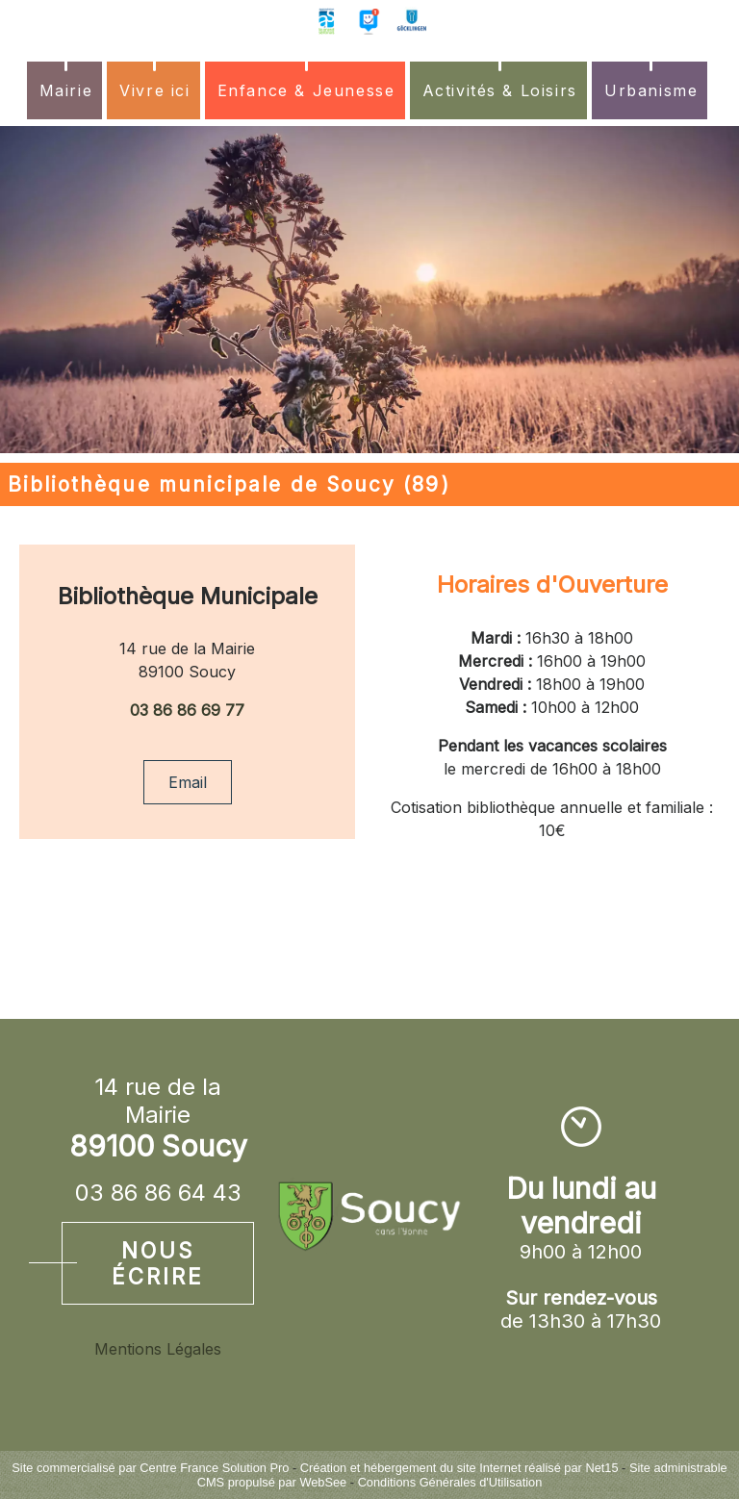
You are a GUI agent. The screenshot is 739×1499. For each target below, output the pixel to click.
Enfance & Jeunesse (306, 90)
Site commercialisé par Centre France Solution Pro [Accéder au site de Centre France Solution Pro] (150, 1468)
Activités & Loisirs (499, 90)
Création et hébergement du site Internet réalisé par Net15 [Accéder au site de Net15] (459, 1468)
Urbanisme (651, 90)
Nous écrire (158, 1263)
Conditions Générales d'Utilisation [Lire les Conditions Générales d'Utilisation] (450, 1482)
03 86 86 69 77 (187, 710)
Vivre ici (154, 90)
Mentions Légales (157, 1349)
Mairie (66, 90)
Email (187, 782)
